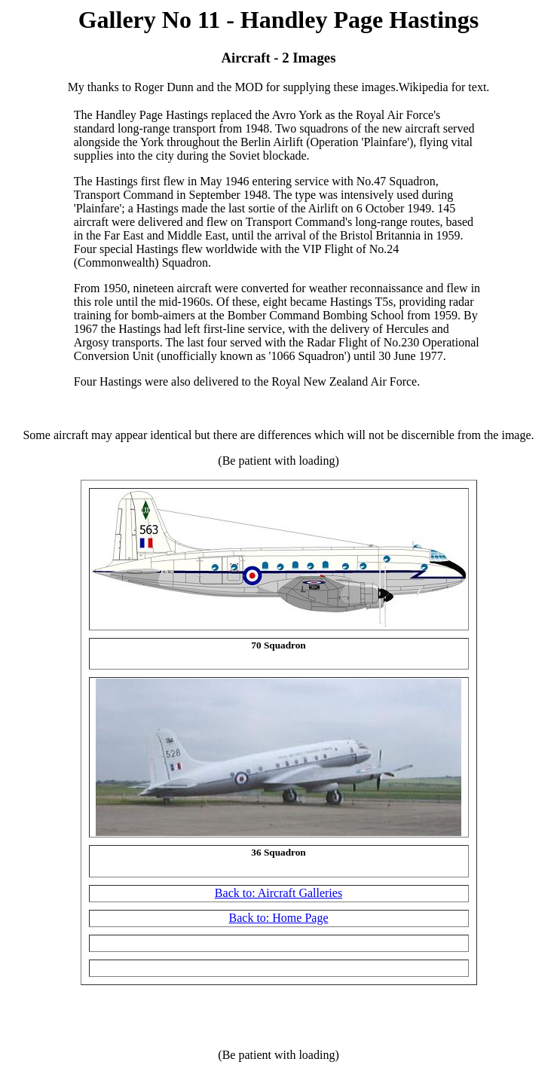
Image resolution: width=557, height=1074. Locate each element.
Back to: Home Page (279, 917)
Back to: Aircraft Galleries (278, 892)
